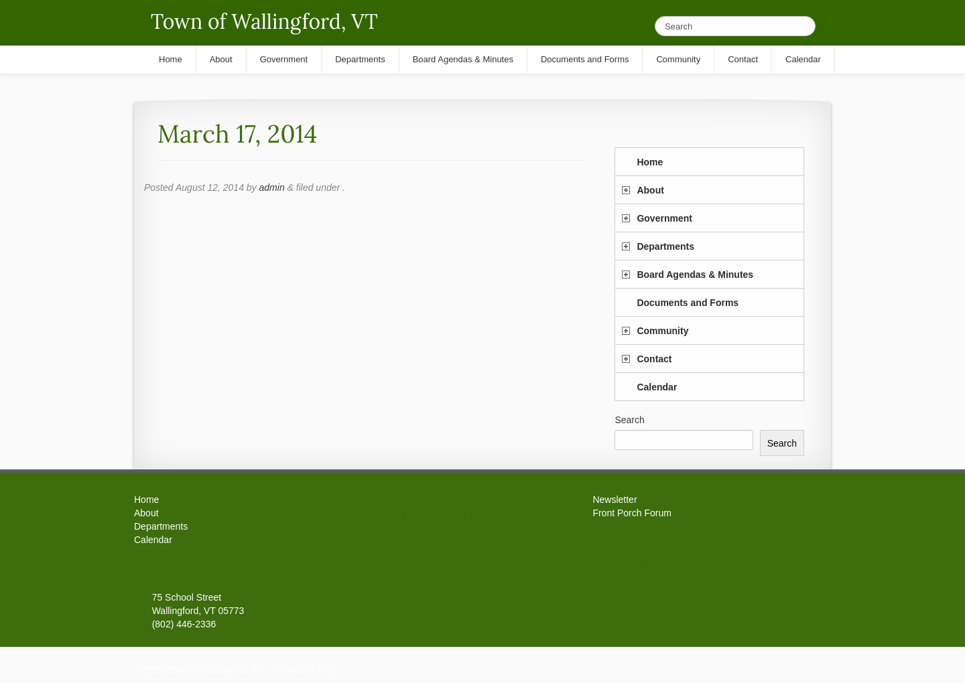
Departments (665, 246)
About (650, 190)
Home (650, 162)
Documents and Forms (687, 302)
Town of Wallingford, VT (264, 21)
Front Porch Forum (631, 513)
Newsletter (614, 499)
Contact (654, 359)
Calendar (657, 387)
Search (629, 419)
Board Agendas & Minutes (695, 274)
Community (662, 330)
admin (272, 187)
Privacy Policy (306, 669)
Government (664, 218)
